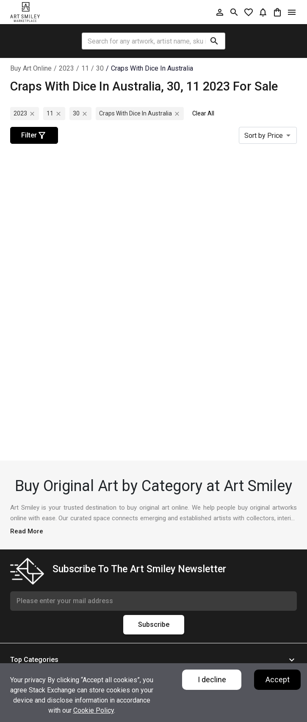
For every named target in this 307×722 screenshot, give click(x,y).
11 (85, 68)
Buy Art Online (31, 68)
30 (100, 68)
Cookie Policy (93, 710)
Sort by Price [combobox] (263, 136)
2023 (66, 68)
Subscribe (153, 624)
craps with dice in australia (152, 68)
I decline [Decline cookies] (212, 679)
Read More (26, 531)
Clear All (203, 113)
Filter (34, 135)
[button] (153, 660)
